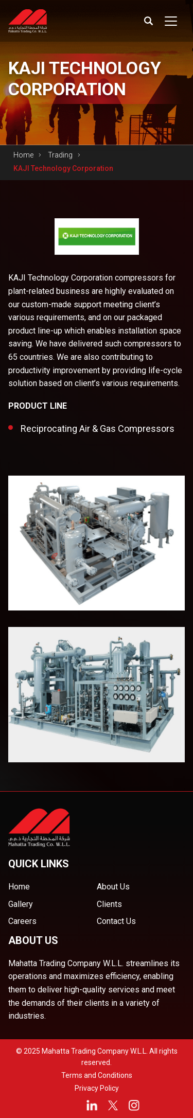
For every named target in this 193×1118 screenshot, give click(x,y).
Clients (109, 904)
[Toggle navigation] (171, 21)
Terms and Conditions (96, 1075)
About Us (113, 887)
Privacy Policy (97, 1088)
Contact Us (116, 921)
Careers (22, 921)
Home (23, 155)
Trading (60, 155)
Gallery (20, 904)
